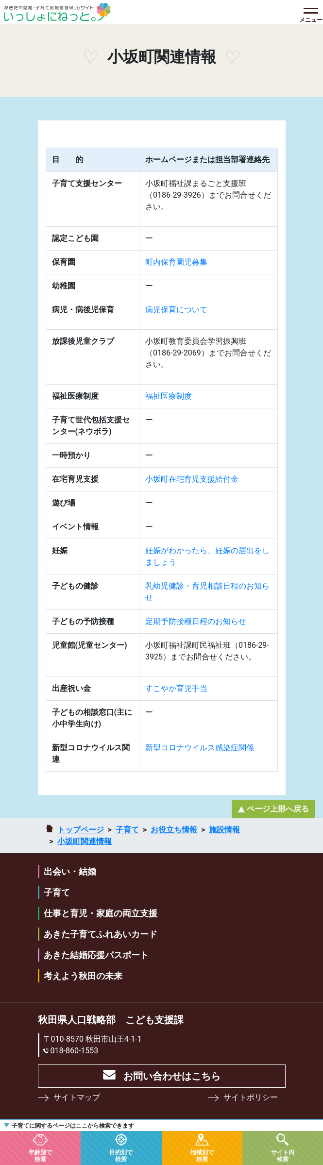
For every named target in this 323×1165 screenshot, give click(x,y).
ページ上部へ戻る (278, 808)
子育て (127, 829)
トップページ (80, 829)
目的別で (121, 1155)
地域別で (202, 1155)
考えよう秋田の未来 (83, 976)
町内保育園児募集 (176, 262)
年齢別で (40, 1155)
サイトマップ (76, 1097)
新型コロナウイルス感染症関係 (199, 747)
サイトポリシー (250, 1097)
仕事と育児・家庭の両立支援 (100, 913)
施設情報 (224, 829)
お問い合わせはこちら (172, 1076)
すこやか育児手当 (176, 688)
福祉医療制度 (168, 396)
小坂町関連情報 (84, 841)
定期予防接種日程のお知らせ (195, 621)
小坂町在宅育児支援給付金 (191, 479)
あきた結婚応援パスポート (96, 955)
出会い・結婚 (70, 871)
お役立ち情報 (174, 829)
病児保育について (176, 309)
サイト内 (282, 1155)
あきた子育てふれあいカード (100, 934)
